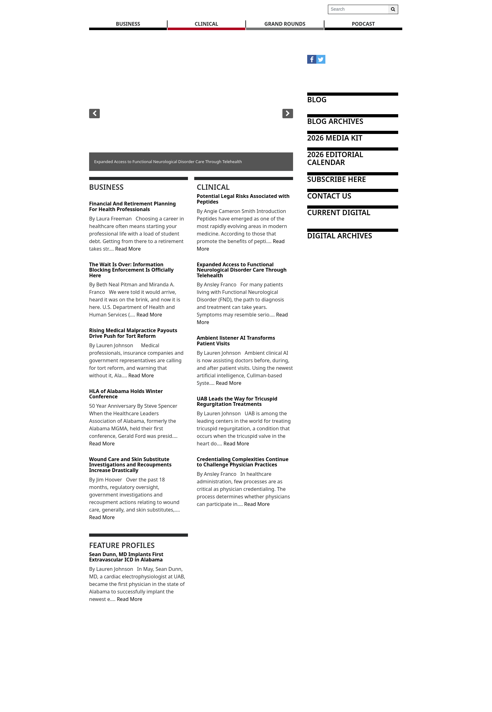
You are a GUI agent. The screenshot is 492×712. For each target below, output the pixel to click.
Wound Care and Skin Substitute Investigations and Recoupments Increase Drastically (130, 465)
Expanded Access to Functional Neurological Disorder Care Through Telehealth (241, 270)
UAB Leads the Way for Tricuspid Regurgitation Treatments (237, 401)
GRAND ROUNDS (285, 23)
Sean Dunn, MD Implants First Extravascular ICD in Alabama (126, 557)
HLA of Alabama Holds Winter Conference (126, 394)
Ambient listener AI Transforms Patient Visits (236, 340)
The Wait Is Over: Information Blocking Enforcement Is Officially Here (131, 270)
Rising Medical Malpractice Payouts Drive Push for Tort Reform (133, 333)
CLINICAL (206, 23)
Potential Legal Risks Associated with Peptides (243, 199)
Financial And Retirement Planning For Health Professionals (132, 206)
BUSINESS (128, 23)
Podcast (363, 23)
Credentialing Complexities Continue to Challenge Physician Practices (243, 462)
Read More (128, 248)
